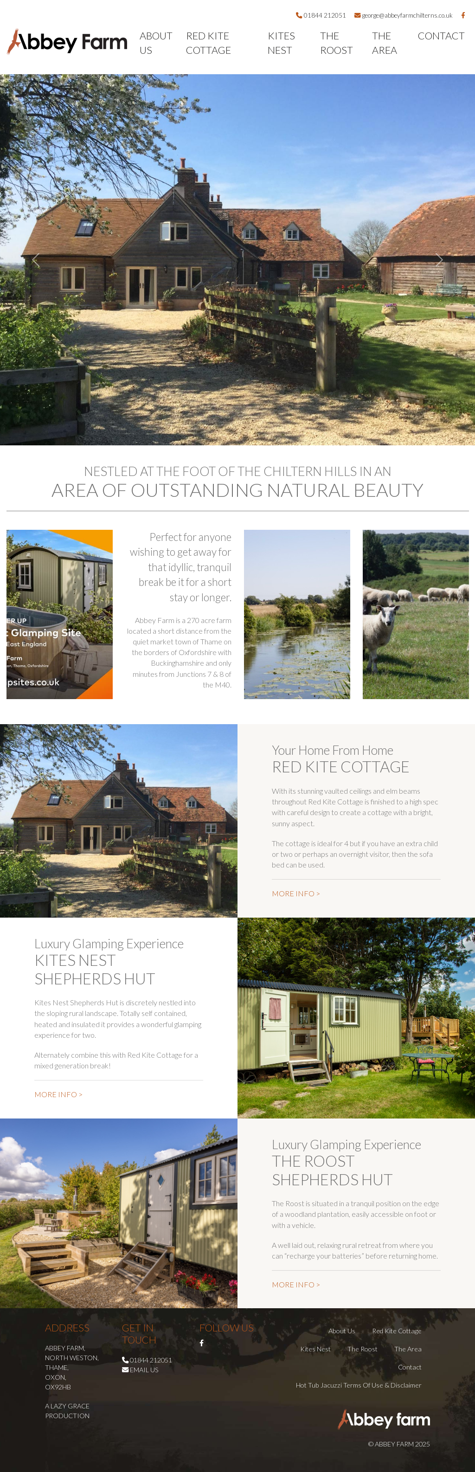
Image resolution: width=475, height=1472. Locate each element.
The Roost (336, 43)
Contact (441, 36)
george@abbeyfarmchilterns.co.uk (403, 15)
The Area (384, 43)
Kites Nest (281, 43)
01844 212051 (321, 15)
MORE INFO (296, 893)
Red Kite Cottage (208, 43)
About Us (156, 43)
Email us (144, 1370)
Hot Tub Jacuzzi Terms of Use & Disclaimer (359, 1385)
